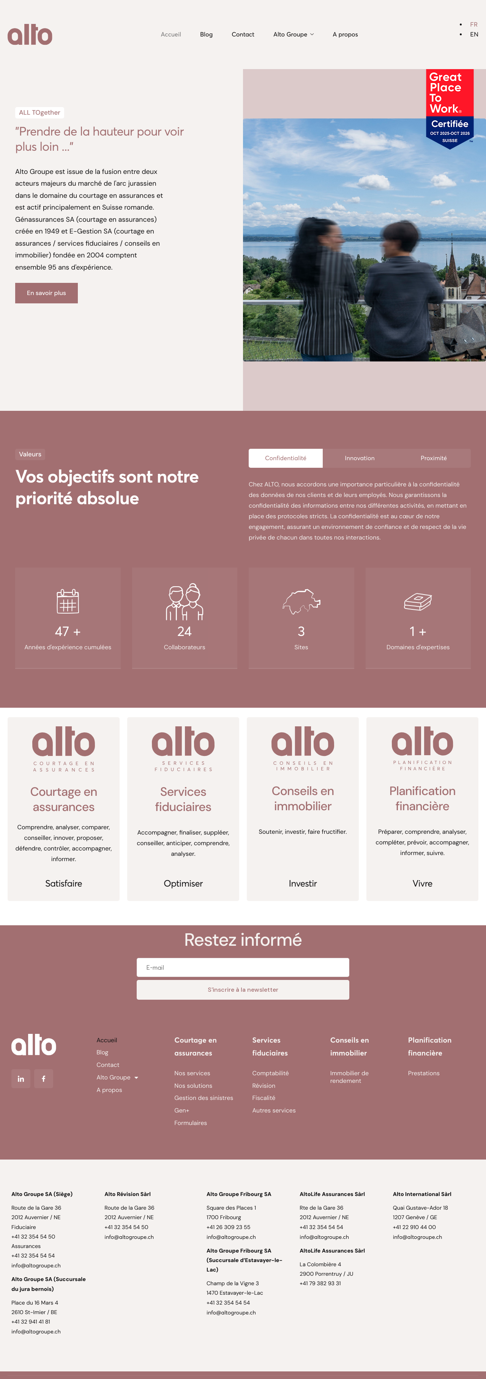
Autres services (274, 1110)
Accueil (171, 35)
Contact (243, 35)
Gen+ (181, 1110)
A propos (345, 35)
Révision (264, 1086)
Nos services (192, 1073)
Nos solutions (193, 1086)
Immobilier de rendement (349, 1077)
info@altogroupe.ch (36, 1265)
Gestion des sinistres (203, 1098)
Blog (206, 35)
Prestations (424, 1073)
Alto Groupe (293, 35)
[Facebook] (43, 1078)
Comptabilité (270, 1073)
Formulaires (190, 1123)
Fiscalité (264, 1098)
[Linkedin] (20, 1078)
